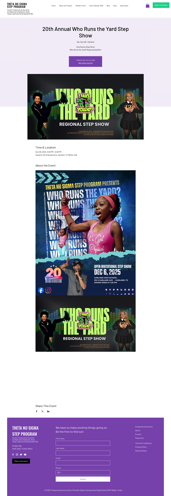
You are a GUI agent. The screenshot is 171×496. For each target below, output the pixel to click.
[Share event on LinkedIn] (48, 411)
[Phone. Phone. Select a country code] (59, 472)
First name (60, 438)
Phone (58, 468)
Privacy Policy (140, 447)
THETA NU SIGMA (17, 4)
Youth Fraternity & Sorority (18, 10)
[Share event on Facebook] (37, 411)
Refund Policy (141, 451)
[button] (148, 5)
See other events (85, 63)
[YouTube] (25, 454)
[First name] (82, 443)
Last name (60, 448)
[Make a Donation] (161, 5)
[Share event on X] (42, 411)
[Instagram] (17, 454)
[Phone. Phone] (85, 472)
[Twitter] (21, 454)
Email (58, 458)
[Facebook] (13, 454)
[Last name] (82, 453)
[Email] (82, 463)
